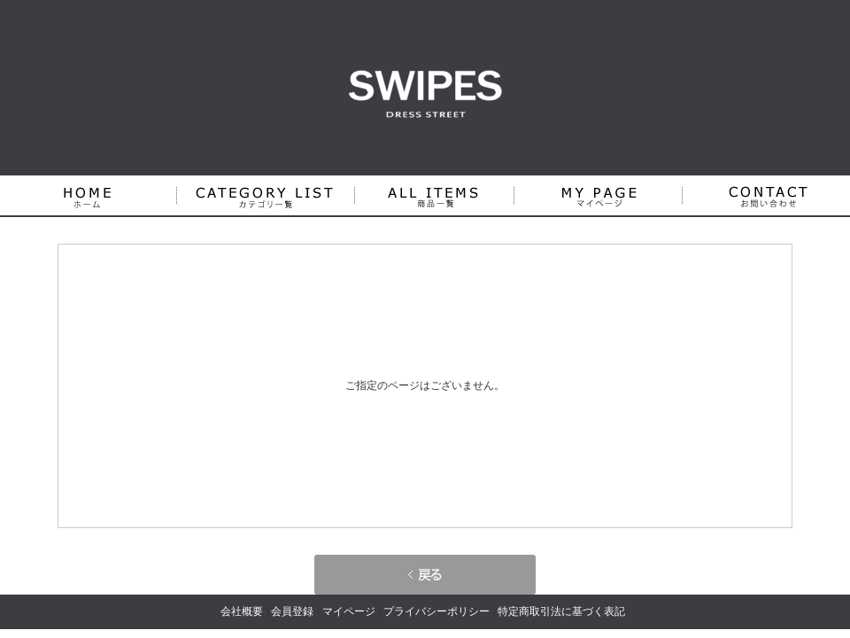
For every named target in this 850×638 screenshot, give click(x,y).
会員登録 (292, 611)
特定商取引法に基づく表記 (561, 611)
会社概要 (241, 611)
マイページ (348, 611)
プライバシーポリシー (436, 611)
